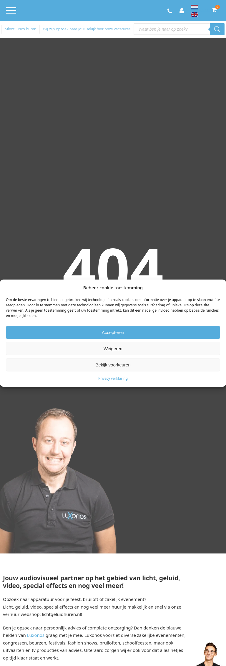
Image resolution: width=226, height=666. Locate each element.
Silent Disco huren (20, 29)
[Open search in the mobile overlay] (179, 29)
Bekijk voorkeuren (112, 364)
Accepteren (113, 332)
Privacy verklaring (113, 378)
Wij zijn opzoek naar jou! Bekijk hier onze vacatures (87, 29)
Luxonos (35, 635)
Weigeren (113, 348)
